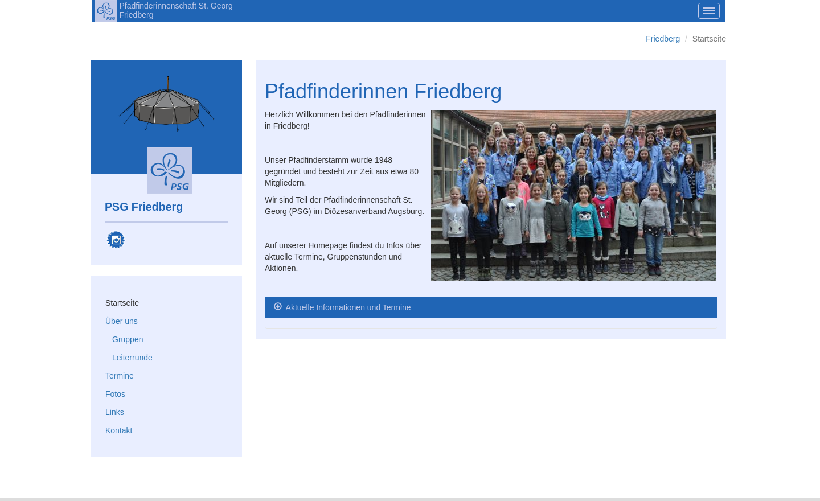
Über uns (121, 321)
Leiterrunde (132, 357)
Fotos (115, 394)
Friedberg (663, 38)
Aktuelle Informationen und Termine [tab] (347, 307)
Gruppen (127, 339)
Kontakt (118, 430)
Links (114, 412)
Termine (119, 375)
